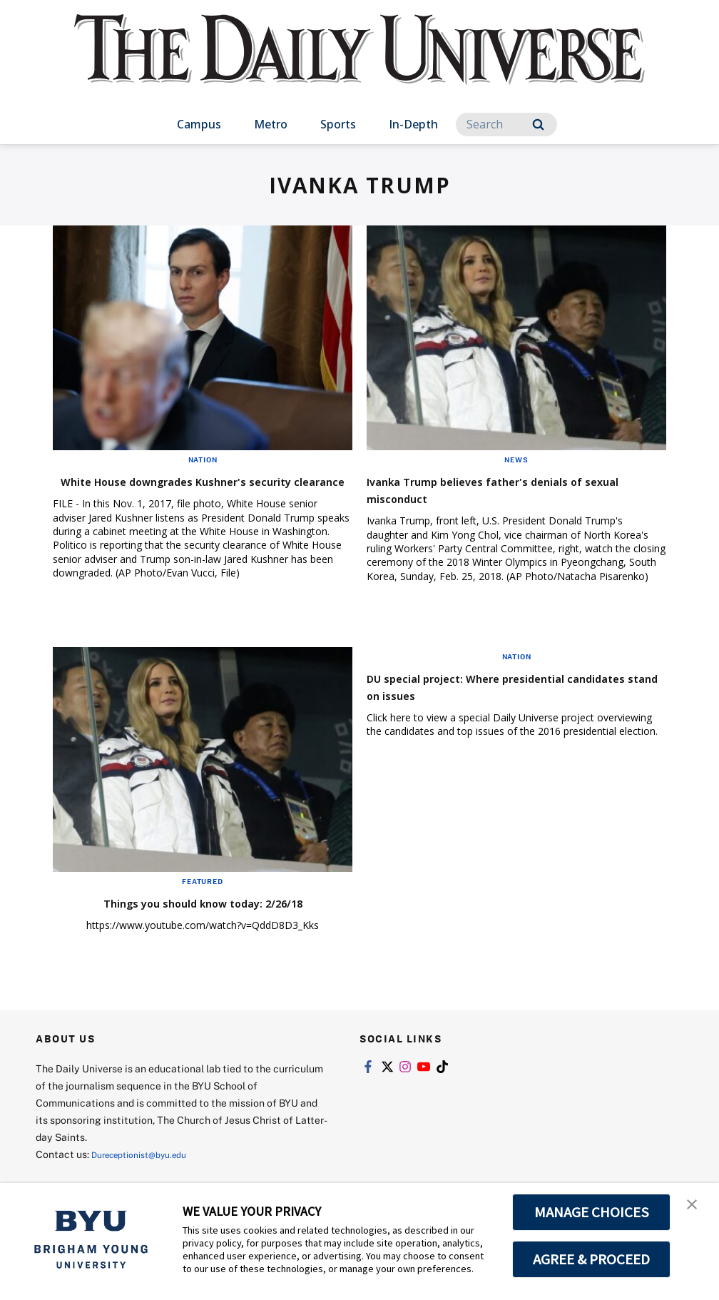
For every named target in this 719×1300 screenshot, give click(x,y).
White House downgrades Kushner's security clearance (181, 489)
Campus (199, 124)
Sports (338, 124)
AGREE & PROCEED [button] (591, 1259)
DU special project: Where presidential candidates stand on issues (503, 699)
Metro (270, 124)
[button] (695, 1208)
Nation (203, 459)
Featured (202, 894)
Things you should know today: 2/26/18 (203, 915)
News (516, 459)
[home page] (359, 63)
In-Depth (413, 124)
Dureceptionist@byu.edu (148, 1168)
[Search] (506, 124)
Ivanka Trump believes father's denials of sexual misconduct (515, 489)
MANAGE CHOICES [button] (592, 1212)
